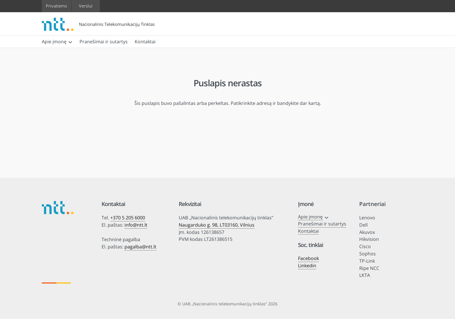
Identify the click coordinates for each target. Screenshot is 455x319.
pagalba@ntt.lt (140, 246)
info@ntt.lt (135, 225)
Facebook (308, 258)
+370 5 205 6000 (127, 217)
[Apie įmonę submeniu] (70, 42)
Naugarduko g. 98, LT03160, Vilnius (216, 225)
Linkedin (307, 265)
